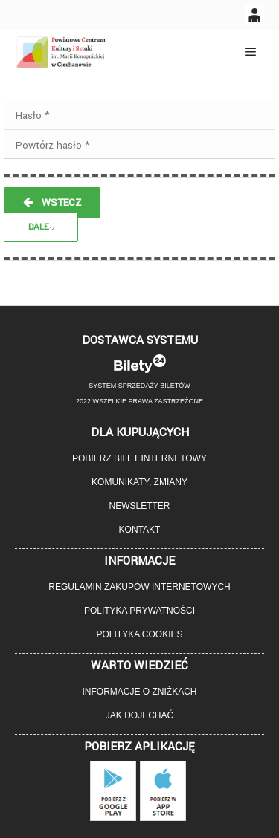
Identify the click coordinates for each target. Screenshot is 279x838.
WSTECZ (52, 202)
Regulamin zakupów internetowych (139, 587)
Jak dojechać (139, 715)
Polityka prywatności (139, 610)
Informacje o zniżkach (139, 691)
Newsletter (139, 506)
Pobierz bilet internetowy (139, 458)
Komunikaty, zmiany (139, 482)
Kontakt (140, 529)
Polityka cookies (139, 634)
